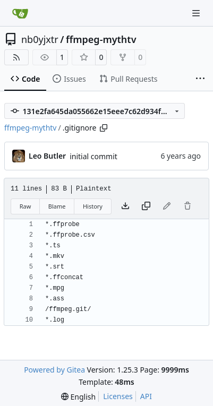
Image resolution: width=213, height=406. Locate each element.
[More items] (200, 79)
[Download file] (125, 206)
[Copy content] (146, 206)
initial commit (93, 156)
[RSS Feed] (16, 57)
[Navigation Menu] (197, 13)
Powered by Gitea (54, 370)
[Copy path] (103, 128)
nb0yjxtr (39, 39)
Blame (57, 206)
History (93, 206)
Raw (25, 206)
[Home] (20, 13)
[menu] (78, 397)
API (146, 396)
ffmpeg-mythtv (101, 39)
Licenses (118, 396)
